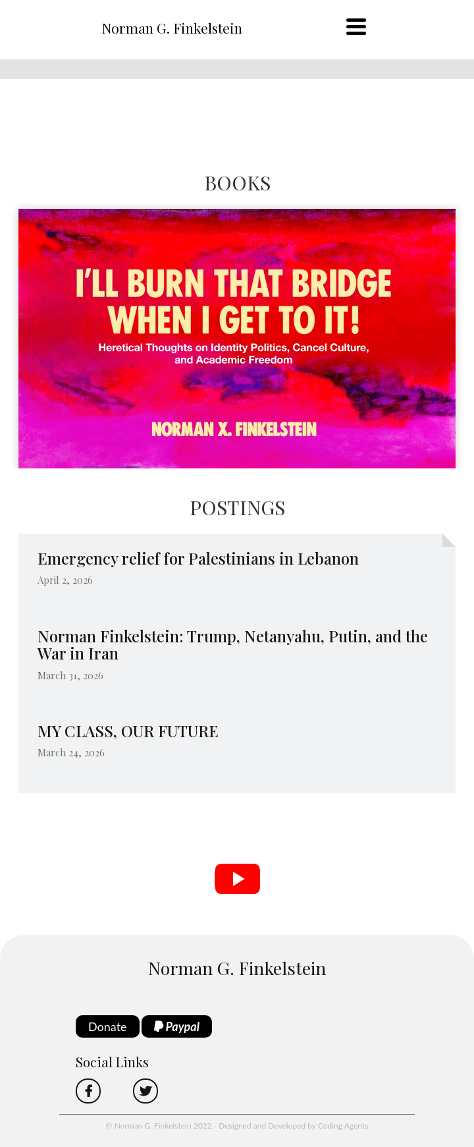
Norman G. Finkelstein (171, 27)
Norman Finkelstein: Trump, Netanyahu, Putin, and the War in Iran (233, 644)
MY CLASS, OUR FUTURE (128, 730)
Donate (107, 1026)
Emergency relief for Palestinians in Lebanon (198, 558)
